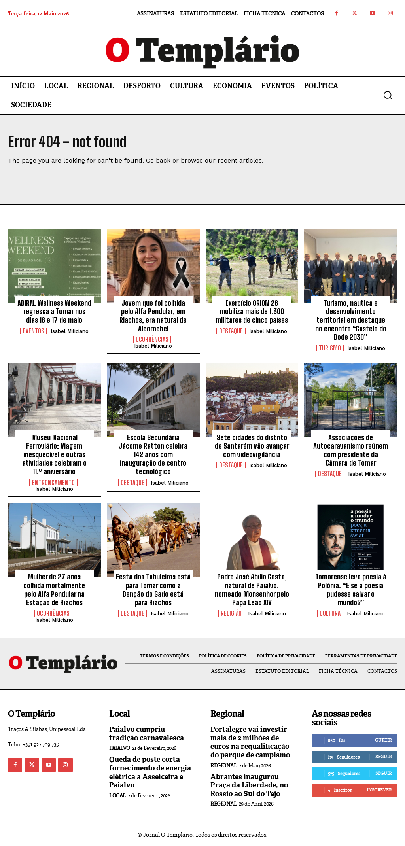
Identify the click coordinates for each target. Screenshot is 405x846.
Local (117, 795)
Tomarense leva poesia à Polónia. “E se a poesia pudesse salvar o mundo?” (350, 589)
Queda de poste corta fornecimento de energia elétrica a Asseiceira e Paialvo (150, 772)
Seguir (383, 756)
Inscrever (379, 790)
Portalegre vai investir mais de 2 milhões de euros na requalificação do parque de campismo (250, 742)
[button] (387, 94)
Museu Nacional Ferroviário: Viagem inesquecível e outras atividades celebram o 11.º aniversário (54, 454)
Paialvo (119, 748)
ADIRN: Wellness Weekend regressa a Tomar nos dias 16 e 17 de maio (54, 311)
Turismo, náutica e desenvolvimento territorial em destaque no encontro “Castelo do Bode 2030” (350, 320)
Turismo (330, 348)
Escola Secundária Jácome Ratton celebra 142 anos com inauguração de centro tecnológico (153, 454)
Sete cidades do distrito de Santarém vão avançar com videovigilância (252, 446)
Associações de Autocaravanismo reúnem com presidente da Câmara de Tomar (350, 450)
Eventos (33, 331)
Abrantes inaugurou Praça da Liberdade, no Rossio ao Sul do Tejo (249, 785)
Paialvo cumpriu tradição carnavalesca (146, 734)
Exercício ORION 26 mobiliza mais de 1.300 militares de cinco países (252, 311)
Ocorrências (152, 339)
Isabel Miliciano (70, 331)
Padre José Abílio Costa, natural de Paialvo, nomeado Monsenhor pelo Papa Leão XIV (252, 589)
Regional (223, 765)
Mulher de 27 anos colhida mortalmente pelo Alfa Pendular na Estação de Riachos (54, 589)
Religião (231, 613)
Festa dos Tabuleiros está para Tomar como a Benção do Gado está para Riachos (153, 589)
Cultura (330, 613)
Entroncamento (53, 482)
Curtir (383, 740)
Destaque (231, 331)
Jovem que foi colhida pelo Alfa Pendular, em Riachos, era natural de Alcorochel (153, 316)
